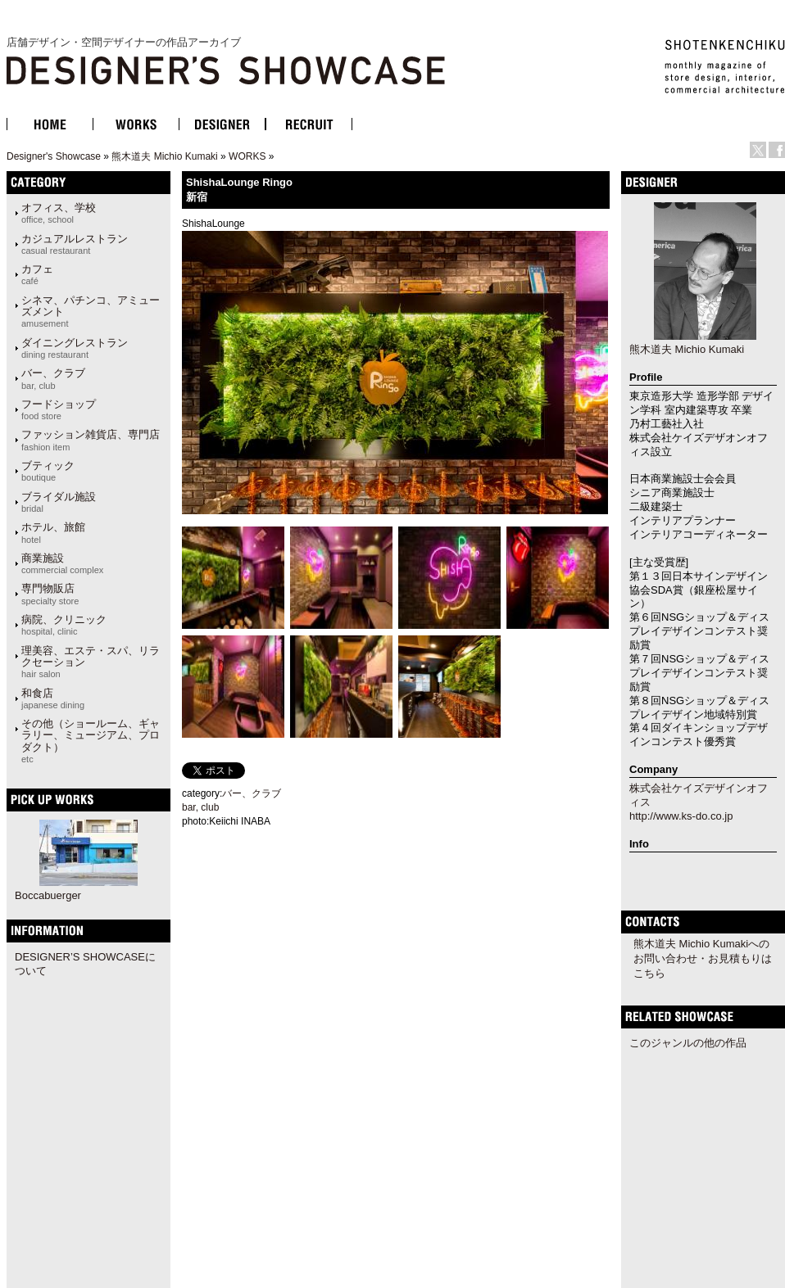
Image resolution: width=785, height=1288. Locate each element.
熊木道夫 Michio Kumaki (164, 156)
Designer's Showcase (54, 156)
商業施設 (62, 563)
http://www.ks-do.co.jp (681, 816)
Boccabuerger (48, 895)
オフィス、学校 (58, 212)
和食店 (52, 698)
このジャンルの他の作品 (687, 1043)
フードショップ (58, 409)
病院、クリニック (64, 624)
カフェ (37, 274)
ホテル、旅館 (53, 532)
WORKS (247, 156)
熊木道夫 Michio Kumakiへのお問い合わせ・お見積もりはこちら (702, 958)
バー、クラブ (53, 378)
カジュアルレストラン (74, 244)
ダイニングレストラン (74, 348)
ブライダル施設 (58, 501)
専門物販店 (50, 593)
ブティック (48, 470)
